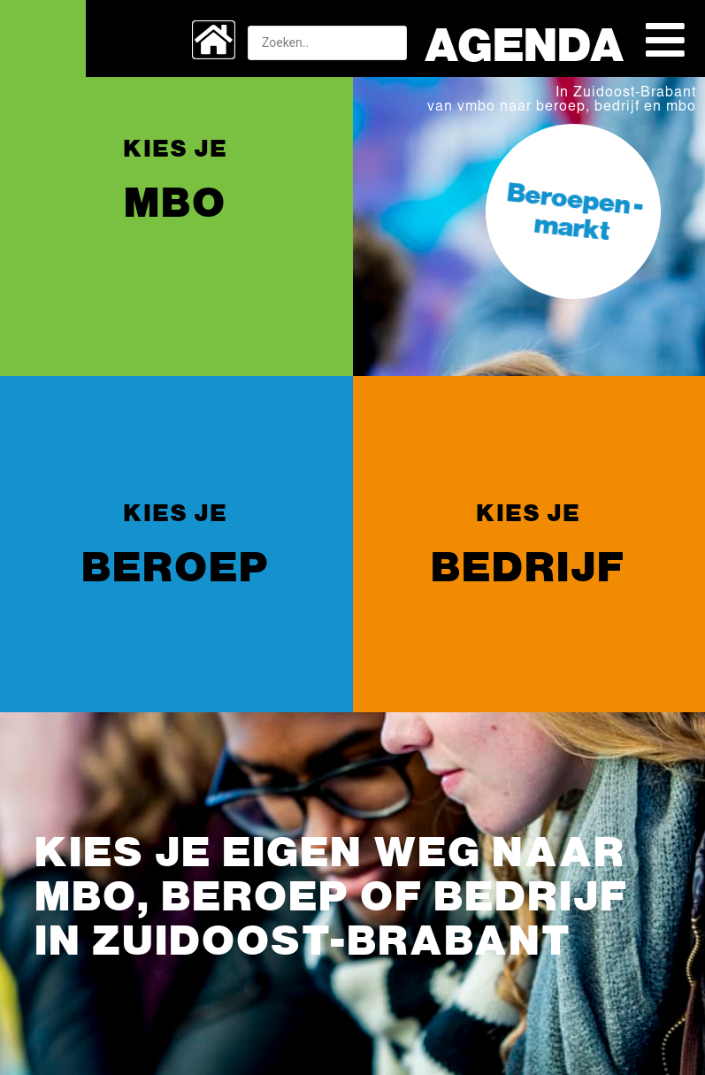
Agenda (525, 42)
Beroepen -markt (574, 209)
